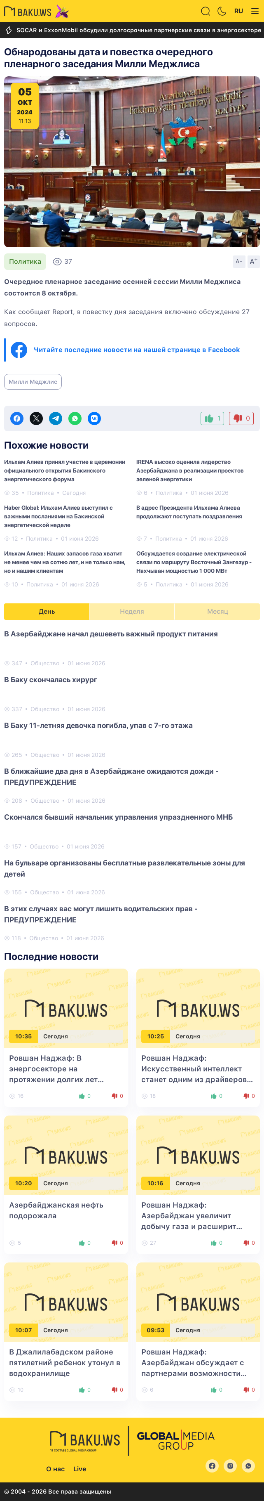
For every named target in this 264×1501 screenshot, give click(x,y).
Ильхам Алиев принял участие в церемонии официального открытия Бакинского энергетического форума (64, 470)
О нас (55, 1469)
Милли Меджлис (33, 381)
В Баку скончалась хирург (50, 679)
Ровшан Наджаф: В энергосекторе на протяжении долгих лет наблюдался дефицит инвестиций (53, 1079)
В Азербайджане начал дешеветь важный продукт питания (111, 633)
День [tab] (47, 611)
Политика (25, 261)
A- (239, 261)
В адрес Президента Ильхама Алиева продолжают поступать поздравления (189, 512)
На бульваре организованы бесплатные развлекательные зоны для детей (124, 868)
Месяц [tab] (217, 611)
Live (79, 1469)
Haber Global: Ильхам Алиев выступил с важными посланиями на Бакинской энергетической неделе (58, 516)
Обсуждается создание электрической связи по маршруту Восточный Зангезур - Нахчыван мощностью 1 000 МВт (194, 562)
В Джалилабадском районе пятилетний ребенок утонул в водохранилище (64, 1362)
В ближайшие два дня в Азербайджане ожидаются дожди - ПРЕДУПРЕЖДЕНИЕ (111, 777)
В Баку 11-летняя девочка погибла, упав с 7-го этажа (98, 725)
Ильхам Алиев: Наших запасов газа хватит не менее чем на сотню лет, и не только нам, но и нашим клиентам (64, 562)
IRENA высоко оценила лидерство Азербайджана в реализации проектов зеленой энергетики (190, 470)
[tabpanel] (132, 785)
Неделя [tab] (132, 611)
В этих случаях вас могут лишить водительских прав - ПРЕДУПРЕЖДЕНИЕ (101, 914)
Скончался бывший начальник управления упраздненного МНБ (118, 817)
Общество (44, 663)
